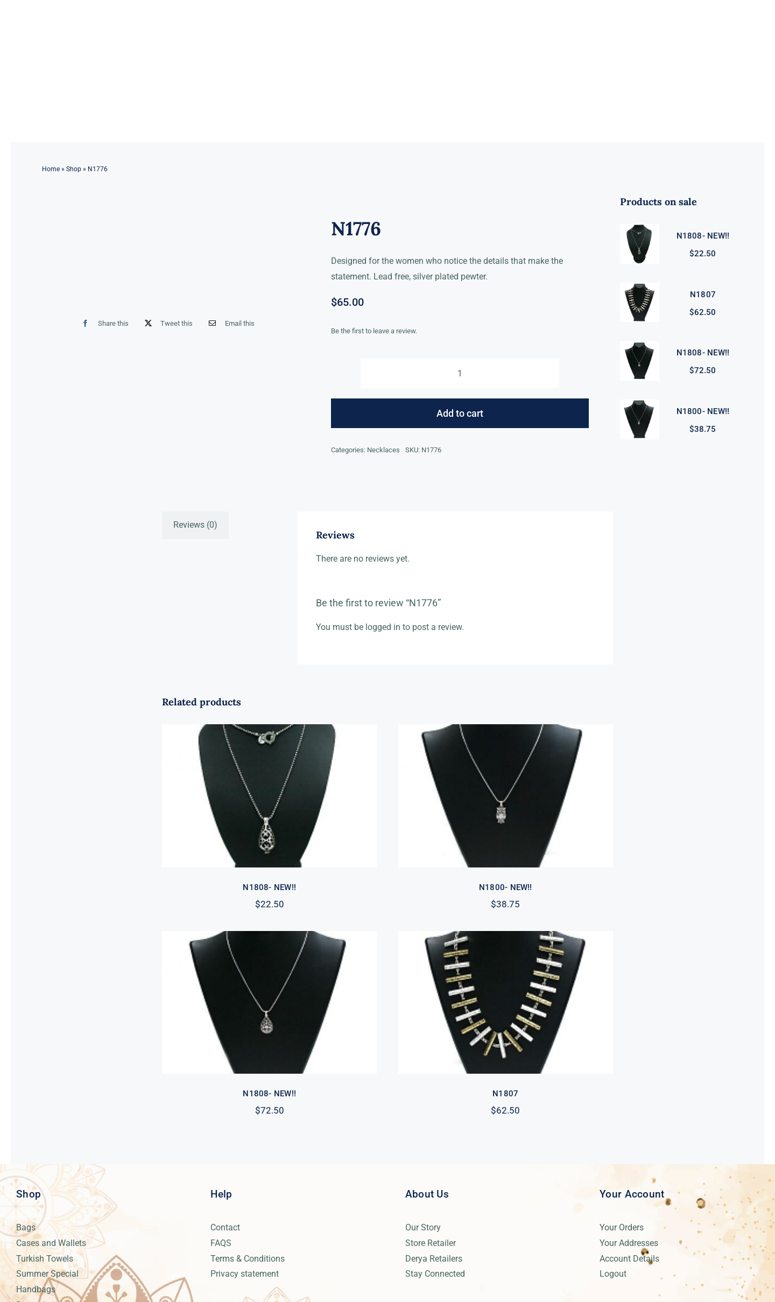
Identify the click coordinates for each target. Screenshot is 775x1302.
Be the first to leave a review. (374, 331)
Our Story (423, 1227)
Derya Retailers (433, 1259)
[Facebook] (102, 323)
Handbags (35, 1289)
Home (51, 169)
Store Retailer (430, 1243)
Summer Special (47, 1274)
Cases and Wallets (51, 1243)
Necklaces (383, 450)
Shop (73, 169)
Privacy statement (244, 1274)
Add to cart (459, 413)
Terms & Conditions (247, 1259)
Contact (225, 1227)
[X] (166, 323)
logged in (382, 627)
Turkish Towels (44, 1259)
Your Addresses (629, 1243)
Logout (613, 1274)
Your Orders (622, 1227)
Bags (26, 1227)
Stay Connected (435, 1274)
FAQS (220, 1243)
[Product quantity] (460, 373)
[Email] (229, 323)
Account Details (629, 1259)
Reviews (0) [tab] (195, 525)
